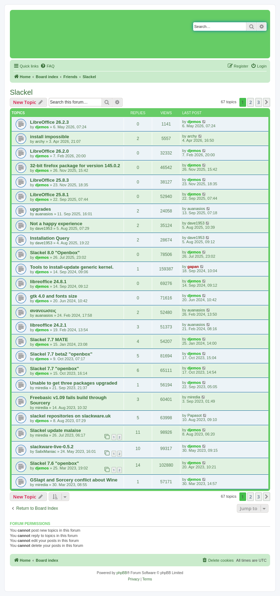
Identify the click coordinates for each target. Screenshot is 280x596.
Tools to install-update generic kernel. (71, 267)
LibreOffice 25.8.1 (49, 194)
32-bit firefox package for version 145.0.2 (75, 165)
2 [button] (250, 102)
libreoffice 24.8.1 (48, 281)
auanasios (44, 214)
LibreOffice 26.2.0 (49, 151)
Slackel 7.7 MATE (49, 339)
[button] (266, 102)
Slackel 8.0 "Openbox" (55, 252)
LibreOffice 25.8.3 (49, 180)
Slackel (21, 92)
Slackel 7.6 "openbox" (54, 463)
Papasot (194, 415)
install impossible (49, 136)
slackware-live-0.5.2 (51, 446)
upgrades (40, 209)
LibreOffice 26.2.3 (49, 122)
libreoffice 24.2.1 (48, 325)
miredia (41, 388)
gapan (193, 266)
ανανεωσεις (43, 310)
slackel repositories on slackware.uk (70, 416)
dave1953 (43, 228)
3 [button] (258, 102)
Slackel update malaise (55, 430)
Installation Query (49, 238)
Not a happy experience (56, 223)
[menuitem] (47, 66)
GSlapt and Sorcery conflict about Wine (74, 480)
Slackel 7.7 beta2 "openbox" (61, 354)
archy (40, 141)
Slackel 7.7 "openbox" (54, 368)
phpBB (122, 573)
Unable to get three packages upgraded (73, 383)
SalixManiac (45, 451)
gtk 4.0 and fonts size (53, 296)
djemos (42, 127)
